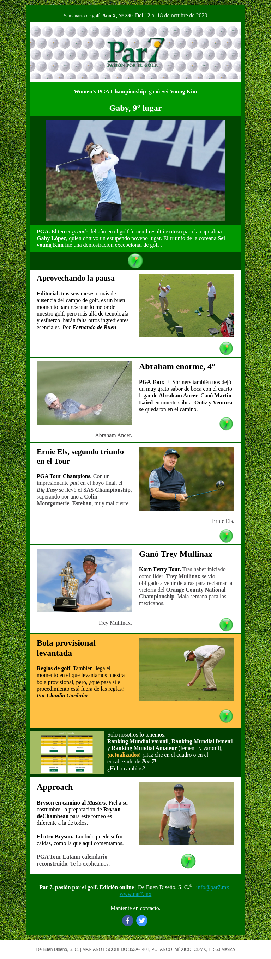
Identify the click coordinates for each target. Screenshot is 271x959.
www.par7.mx (136, 894)
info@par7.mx (212, 887)
